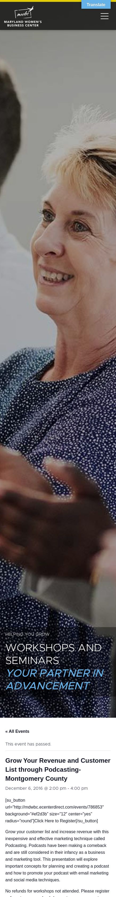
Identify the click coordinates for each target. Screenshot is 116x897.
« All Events (17, 731)
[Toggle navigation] (104, 16)
